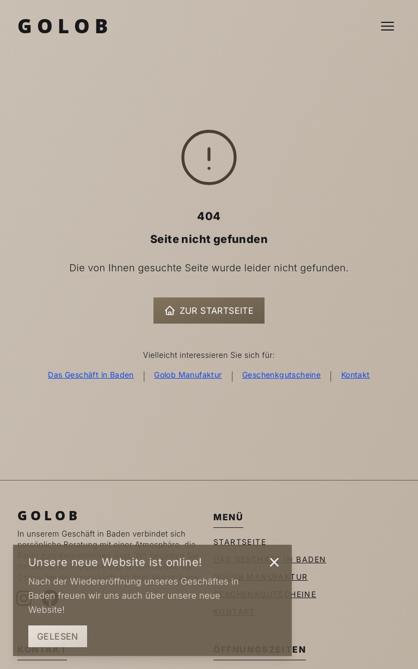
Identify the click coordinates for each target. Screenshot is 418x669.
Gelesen (57, 636)
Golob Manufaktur (188, 374)
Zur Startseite (209, 310)
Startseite (239, 541)
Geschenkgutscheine (281, 374)
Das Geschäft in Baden (90, 374)
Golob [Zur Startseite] (65, 26)
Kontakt (355, 374)
